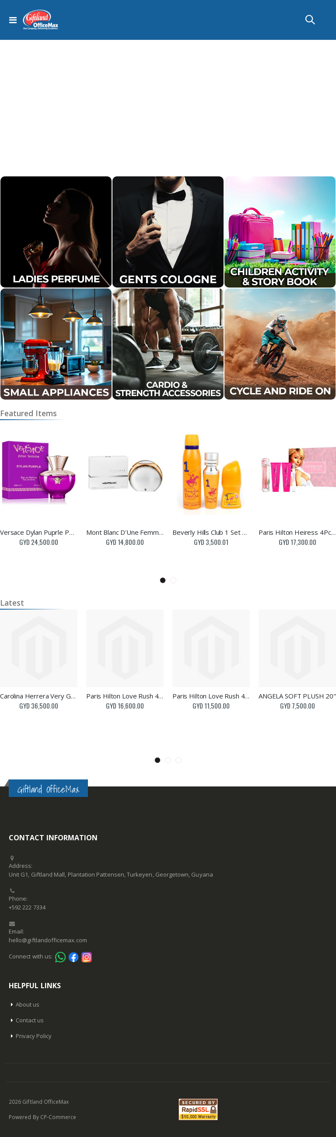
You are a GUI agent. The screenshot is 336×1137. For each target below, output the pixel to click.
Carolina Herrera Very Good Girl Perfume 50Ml (38, 695)
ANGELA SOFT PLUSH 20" (297, 695)
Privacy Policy (34, 1036)
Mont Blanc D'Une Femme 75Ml (125, 532)
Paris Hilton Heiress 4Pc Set (297, 532)
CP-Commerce (58, 1116)
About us (28, 1004)
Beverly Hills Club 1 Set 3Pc (211, 532)
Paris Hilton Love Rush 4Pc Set (125, 695)
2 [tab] (173, 580)
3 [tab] (178, 760)
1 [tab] (163, 580)
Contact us (30, 1020)
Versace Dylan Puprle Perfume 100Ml (38, 532)
